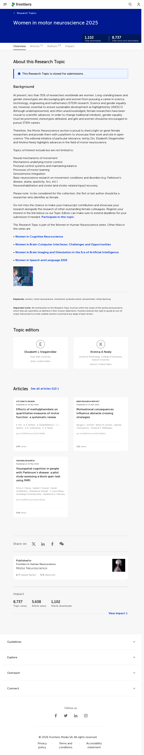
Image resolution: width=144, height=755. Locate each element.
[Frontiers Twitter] (66, 716)
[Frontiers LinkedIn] (76, 716)
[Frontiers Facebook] (56, 716)
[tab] (19, 46)
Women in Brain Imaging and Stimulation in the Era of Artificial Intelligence (67, 252)
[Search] (130, 4)
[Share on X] (33, 543)
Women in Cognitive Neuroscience (39, 236)
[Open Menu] (5, 4)
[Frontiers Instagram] (86, 716)
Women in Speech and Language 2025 (41, 260)
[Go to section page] (70, 568)
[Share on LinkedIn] (43, 543)
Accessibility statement (94, 745)
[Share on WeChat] (61, 543)
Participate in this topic (58, 217)
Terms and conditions (65, 745)
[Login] (139, 4)
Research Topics (26, 13)
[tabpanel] (70, 342)
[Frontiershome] (22, 4)
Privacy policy (42, 745)
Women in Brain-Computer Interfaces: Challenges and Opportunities (63, 244)
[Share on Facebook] (52, 543)
